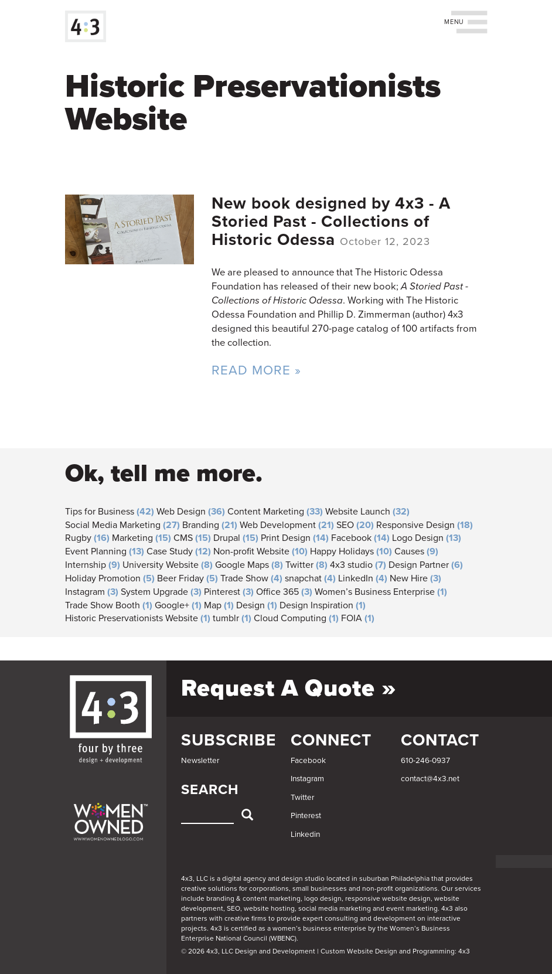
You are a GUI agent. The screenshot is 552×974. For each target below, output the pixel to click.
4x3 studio (351, 565)
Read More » (256, 370)
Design (250, 605)
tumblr (226, 618)
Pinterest (222, 592)
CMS (183, 538)
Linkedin (305, 834)
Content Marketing (265, 511)
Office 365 (277, 592)
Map (213, 605)
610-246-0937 (425, 760)
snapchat (303, 578)
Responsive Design (415, 525)
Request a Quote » (289, 688)
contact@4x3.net (430, 779)
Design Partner (419, 565)
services (468, 888)
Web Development (278, 525)
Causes (409, 551)
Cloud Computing (290, 618)
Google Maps (242, 565)
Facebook (351, 538)
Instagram (85, 592)
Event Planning (96, 551)
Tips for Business (99, 511)
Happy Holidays (342, 551)
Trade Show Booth (102, 605)
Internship (85, 565)
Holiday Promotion (103, 578)
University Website (160, 565)
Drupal (226, 538)
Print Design (286, 538)
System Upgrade (154, 592)
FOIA (351, 618)
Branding (200, 525)
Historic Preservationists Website (131, 618)
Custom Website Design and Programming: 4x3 (395, 951)
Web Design (181, 511)
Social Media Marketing (113, 525)
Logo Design (418, 538)
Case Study (169, 551)
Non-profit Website (251, 551)
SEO (345, 525)
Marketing (132, 538)
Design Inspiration (316, 605)
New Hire (409, 578)
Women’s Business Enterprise (375, 592)
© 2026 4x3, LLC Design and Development (248, 951)
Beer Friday (180, 578)
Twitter (299, 565)
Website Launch (357, 511)
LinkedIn (355, 578)
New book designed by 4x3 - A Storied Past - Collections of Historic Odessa (331, 221)
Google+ (172, 605)
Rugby (78, 538)
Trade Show (244, 578)
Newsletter (200, 760)
